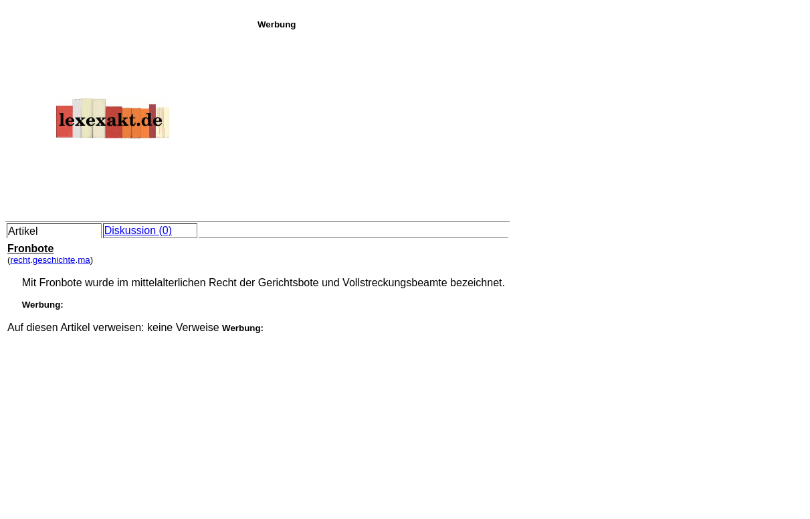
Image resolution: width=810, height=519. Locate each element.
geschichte (54, 260)
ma (84, 260)
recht (20, 260)
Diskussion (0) (138, 230)
